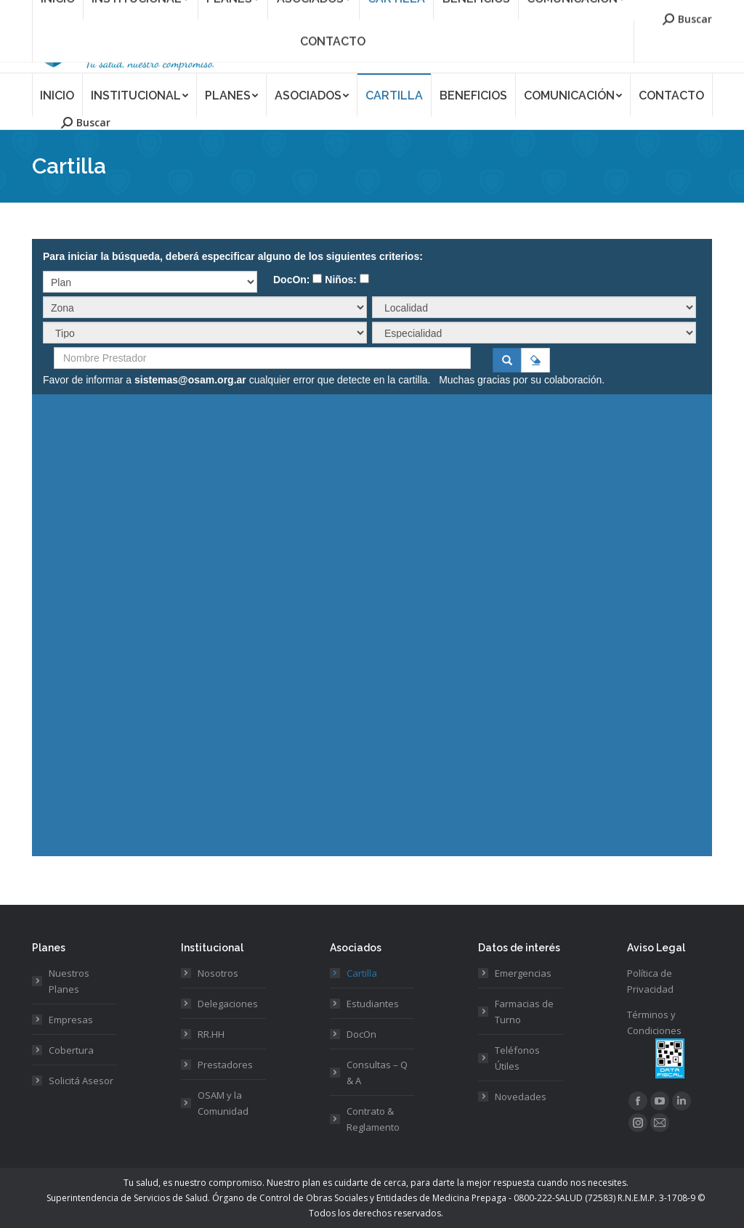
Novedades (520, 1096)
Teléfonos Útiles (517, 1058)
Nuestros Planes (69, 981)
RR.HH (211, 1034)
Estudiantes (373, 1003)
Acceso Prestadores (670, 10)
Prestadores (225, 1064)
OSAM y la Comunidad (223, 1103)
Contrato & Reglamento (373, 1119)
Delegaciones (228, 1003)
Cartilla (362, 973)
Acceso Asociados (577, 10)
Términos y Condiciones (654, 1022)
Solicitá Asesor (81, 1080)
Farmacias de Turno (524, 1011)
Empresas (71, 1019)
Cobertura (71, 1050)
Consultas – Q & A (377, 1072)
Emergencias (523, 973)
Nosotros (218, 973)
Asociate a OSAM (489, 10)
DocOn (361, 1034)
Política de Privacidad (650, 981)
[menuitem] (57, 94)
